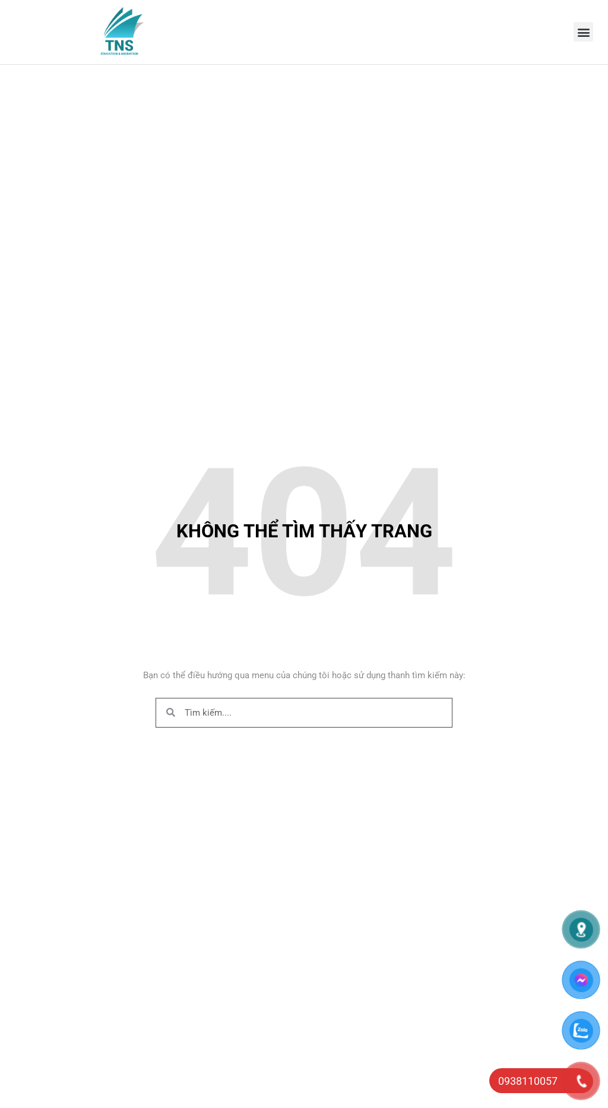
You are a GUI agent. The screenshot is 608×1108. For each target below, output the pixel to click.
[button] (583, 32)
